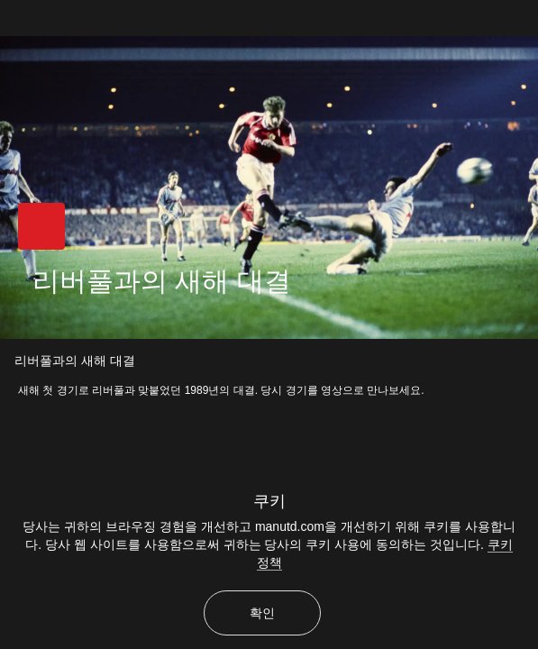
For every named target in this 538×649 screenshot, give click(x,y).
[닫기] (527, 11)
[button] (41, 226)
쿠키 (269, 501)
